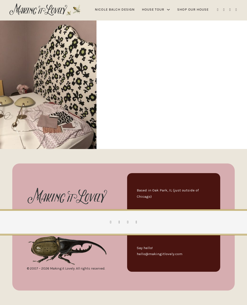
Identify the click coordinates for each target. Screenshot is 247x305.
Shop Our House (193, 9)
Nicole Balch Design (115, 9)
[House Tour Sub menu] (168, 9)
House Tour (153, 9)
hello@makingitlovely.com (159, 254)
